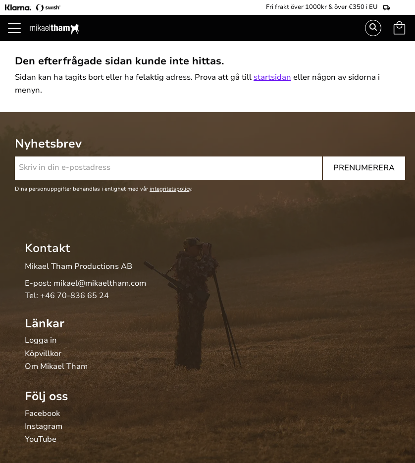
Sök (373, 28)
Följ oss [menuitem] (46, 396)
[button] (20, 39)
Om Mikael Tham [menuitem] (56, 366)
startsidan (272, 77)
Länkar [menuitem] (44, 323)
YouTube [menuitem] (40, 439)
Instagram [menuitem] (43, 426)
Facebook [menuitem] (42, 414)
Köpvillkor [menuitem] (43, 354)
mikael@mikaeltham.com (99, 283)
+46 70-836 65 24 (74, 295)
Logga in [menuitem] (41, 340)
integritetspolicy (170, 189)
